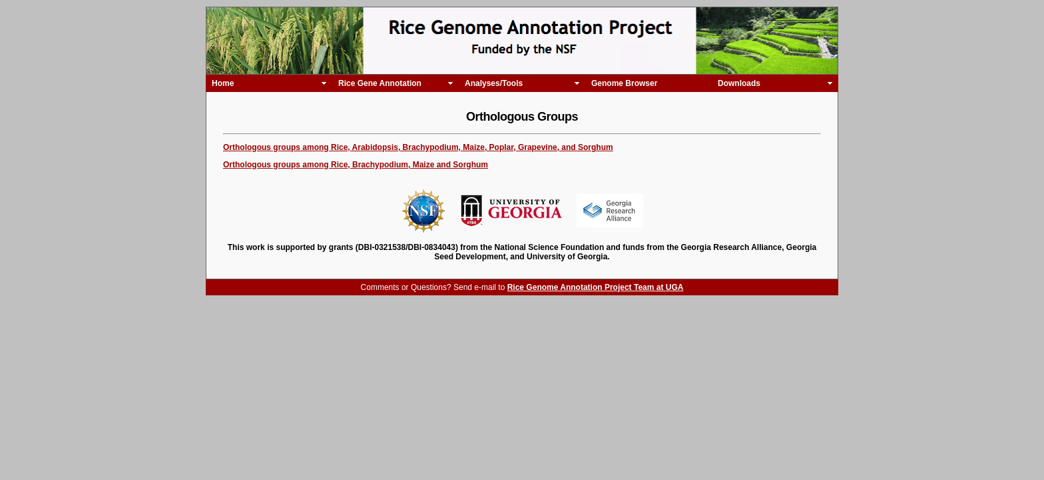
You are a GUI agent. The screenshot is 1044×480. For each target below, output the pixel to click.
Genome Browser (624, 83)
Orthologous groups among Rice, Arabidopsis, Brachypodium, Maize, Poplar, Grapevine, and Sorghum (418, 147)
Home (223, 83)
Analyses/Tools (494, 83)
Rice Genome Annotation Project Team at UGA (595, 287)
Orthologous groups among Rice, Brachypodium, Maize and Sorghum (355, 164)
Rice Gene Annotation (379, 83)
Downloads (739, 83)
